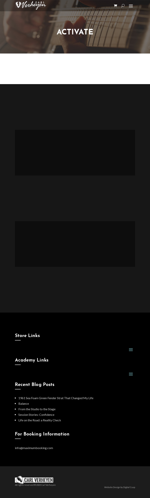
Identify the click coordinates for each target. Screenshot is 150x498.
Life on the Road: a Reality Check (39, 420)
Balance (23, 403)
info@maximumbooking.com (34, 448)
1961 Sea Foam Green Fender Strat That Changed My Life (55, 398)
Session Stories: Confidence (36, 414)
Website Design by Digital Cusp (119, 487)
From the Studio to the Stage (36, 409)
